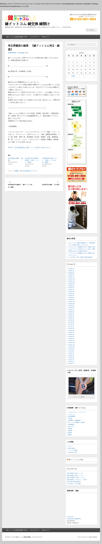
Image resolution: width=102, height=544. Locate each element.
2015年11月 (71, 345)
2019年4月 (71, 295)
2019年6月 (71, 291)
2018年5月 (71, 314)
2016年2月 (71, 340)
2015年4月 (71, 359)
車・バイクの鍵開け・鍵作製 (76, 422)
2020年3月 (71, 273)
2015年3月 (71, 361)
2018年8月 (71, 308)
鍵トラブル (71, 426)
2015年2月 (71, 363)
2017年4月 (71, 322)
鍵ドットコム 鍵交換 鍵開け (27, 24)
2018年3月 (71, 316)
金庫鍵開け (71, 424)
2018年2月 (71, 318)
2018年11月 (71, 301)
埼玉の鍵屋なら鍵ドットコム (75, 473)
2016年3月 (71, 338)
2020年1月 (71, 277)
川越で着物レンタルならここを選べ (77, 479)
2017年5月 (71, 320)
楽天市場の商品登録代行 (74, 481)
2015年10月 (71, 347)
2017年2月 (71, 326)
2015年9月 (71, 349)
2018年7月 (71, 310)
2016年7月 (71, 332)
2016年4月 (71, 336)
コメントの (73, 450)
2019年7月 (71, 289)
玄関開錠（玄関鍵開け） (75, 420)
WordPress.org (72, 452)
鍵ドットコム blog (76, 459)
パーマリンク (33, 171)
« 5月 (73, 76)
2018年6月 (71, 312)
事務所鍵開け (72, 416)
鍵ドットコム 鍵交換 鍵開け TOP (17, 37)
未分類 (16, 171)
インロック (71, 414)
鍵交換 (70, 428)
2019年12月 (71, 279)
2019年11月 (71, 281)
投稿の (71, 448)
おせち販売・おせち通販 (74, 483)
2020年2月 (71, 275)
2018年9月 (71, 305)
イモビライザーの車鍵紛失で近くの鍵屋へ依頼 (81, 247)
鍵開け (70, 434)
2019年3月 (71, 297)
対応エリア (45, 37)
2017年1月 (71, 328)
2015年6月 (71, 355)
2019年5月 (71, 293)
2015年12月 (71, 342)
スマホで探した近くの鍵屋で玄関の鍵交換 (80, 257)
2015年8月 (71, 351)
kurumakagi (21, 52)
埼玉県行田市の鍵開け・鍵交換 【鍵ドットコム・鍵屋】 (32, 160)
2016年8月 (71, 330)
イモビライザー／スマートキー (77, 412)
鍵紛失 (70, 432)
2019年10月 (71, 283)
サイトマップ (34, 37)
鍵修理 (70, 430)
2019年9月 (71, 285)
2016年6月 (71, 334)
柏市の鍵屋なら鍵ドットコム (75, 475)
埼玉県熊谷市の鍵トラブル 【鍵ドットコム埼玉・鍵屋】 (49, 160)
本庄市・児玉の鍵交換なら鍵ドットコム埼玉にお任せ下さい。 (30, 147)
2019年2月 (71, 299)
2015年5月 (71, 357)
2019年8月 (71, 287)
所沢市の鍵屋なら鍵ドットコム (76, 477)
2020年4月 (71, 271)
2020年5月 (71, 268)
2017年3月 (71, 324)
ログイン (70, 446)
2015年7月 (71, 353)
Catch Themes (93, 537)
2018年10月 (71, 303)
